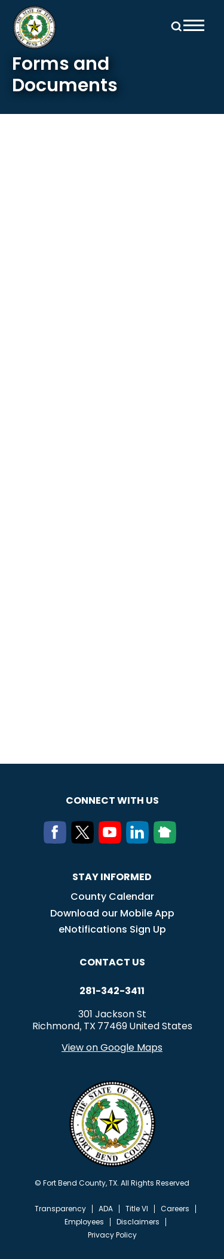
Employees (84, 1222)
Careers (175, 1209)
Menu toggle (193, 25)
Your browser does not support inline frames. (112, 412)
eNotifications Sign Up (112, 929)
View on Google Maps (112, 1047)
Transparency (60, 1209)
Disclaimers (137, 1222)
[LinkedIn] (140, 840)
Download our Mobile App (112, 913)
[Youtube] (112, 840)
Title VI (136, 1209)
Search (174, 25)
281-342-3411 (112, 991)
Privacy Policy (112, 1235)
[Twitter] (85, 840)
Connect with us (112, 800)
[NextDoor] (167, 840)
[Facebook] (57, 840)
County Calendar (112, 896)
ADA (106, 1209)
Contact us (112, 962)
